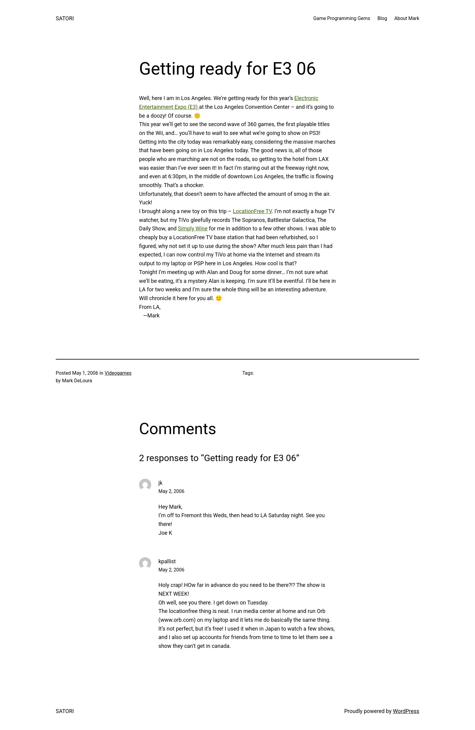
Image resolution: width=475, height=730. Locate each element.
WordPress (406, 711)
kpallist (167, 561)
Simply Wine (193, 228)
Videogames (118, 373)
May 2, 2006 (171, 491)
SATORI (65, 18)
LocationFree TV (252, 211)
